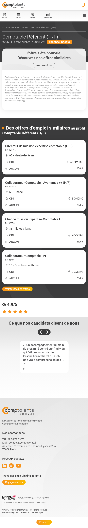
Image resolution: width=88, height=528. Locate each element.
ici (25, 95)
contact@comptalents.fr (23, 442)
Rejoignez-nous (14, 482)
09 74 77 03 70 (15, 439)
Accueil (6, 27)
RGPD (24, 512)
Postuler (44, 522)
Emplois (19, 27)
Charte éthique (36, 512)
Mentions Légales (10, 512)
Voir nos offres (44, 65)
